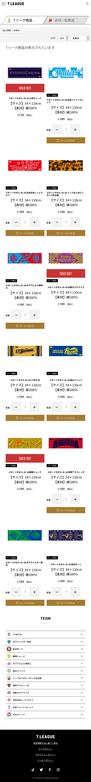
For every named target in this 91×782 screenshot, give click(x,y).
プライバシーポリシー (45, 754)
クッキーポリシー (45, 760)
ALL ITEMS (7, 30)
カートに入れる (67, 140)
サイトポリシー (45, 748)
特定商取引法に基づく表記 (45, 743)
